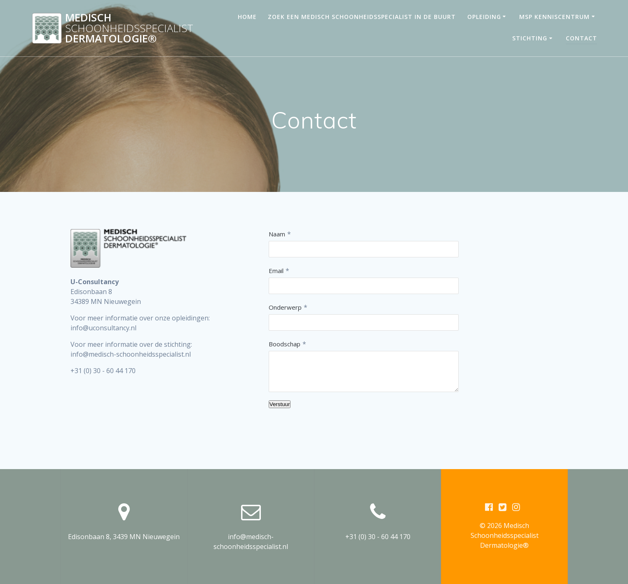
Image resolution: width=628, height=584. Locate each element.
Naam (277, 234)
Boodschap (284, 344)
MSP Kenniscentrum (554, 17)
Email (276, 270)
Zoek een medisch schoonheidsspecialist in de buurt (362, 17)
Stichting (529, 38)
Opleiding (484, 17)
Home (247, 17)
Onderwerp (285, 307)
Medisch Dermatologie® (129, 28)
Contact (581, 38)
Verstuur (279, 404)
